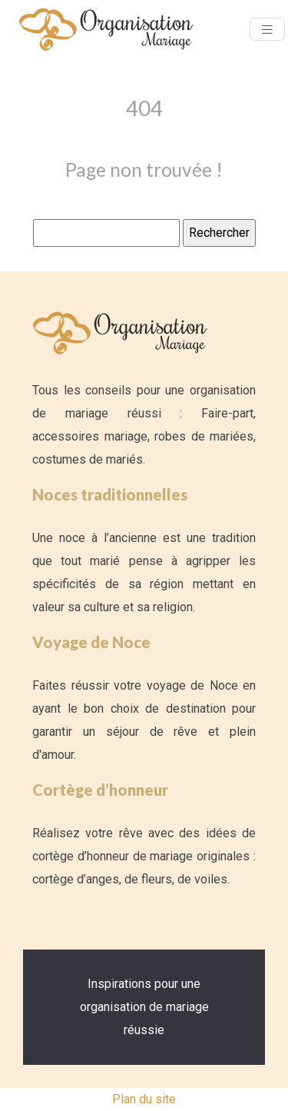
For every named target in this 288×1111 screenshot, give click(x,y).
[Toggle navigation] (267, 30)
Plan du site (144, 1099)
